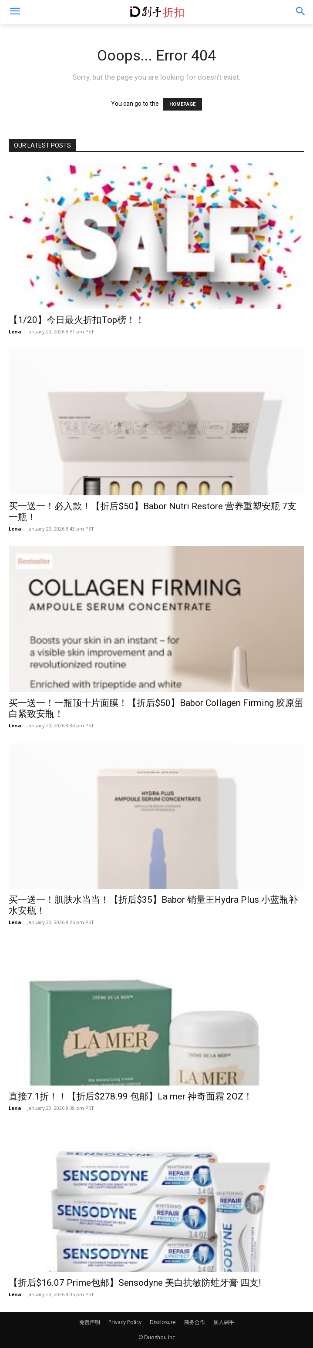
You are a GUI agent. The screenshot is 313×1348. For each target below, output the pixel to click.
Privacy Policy (124, 1322)
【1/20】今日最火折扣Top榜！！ (77, 320)
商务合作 (194, 1322)
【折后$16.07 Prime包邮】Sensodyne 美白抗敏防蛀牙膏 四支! (135, 1282)
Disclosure (163, 1322)
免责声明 (89, 1322)
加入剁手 (223, 1322)
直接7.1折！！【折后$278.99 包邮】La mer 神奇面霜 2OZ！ (130, 1096)
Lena (15, 331)
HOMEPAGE (182, 104)
